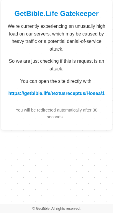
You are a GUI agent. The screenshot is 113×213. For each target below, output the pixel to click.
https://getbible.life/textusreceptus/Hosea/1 (56, 93)
